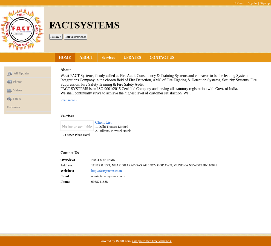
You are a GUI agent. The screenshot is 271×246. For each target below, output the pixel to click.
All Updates (18, 73)
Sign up (265, 3)
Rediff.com (123, 241)
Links (14, 99)
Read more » (68, 100)
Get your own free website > (151, 241)
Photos (14, 82)
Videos (14, 90)
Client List (103, 122)
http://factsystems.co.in (106, 171)
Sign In (252, 3)
